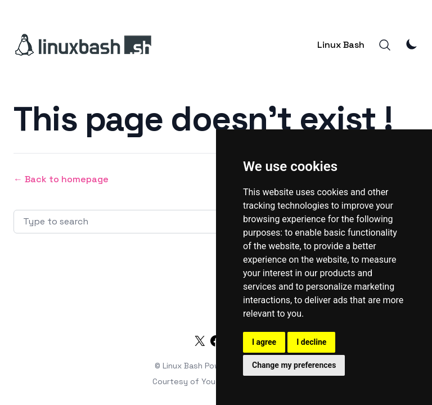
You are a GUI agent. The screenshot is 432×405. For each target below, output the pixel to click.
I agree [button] (264, 342)
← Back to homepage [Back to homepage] (61, 179)
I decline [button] (311, 342)
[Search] (385, 45)
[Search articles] (158, 221)
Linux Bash (340, 45)
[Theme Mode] (411, 44)
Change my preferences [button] (294, 365)
